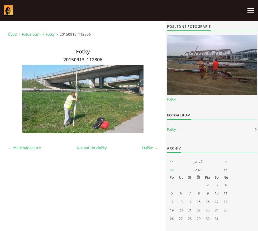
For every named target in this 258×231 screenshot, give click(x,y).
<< (172, 161)
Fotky (50, 34)
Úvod (12, 34)
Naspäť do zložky (92, 147)
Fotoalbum (31, 34)
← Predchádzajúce (24, 147)
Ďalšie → (150, 147)
